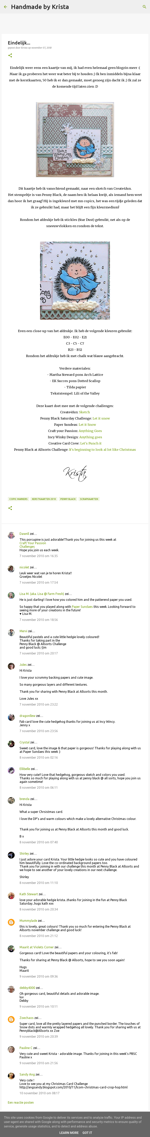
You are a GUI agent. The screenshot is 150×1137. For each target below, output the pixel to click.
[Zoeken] (74, 7)
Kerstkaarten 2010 (44, 499)
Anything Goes (90, 431)
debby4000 (27, 987)
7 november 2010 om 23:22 (39, 704)
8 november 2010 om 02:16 (39, 757)
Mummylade (28, 920)
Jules (23, 664)
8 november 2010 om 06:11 (39, 787)
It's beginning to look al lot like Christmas (102, 450)
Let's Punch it (91, 443)
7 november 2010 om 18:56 (39, 619)
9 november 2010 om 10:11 (39, 1006)
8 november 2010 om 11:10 (39, 883)
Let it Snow (87, 425)
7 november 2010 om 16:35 (39, 556)
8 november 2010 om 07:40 (39, 842)
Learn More (69, 1133)
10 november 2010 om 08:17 (40, 1093)
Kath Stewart (29, 894)
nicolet (24, 567)
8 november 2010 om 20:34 (39, 909)
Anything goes (90, 437)
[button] (10, 55)
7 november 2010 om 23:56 (39, 731)
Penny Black (68, 499)
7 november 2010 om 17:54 (39, 582)
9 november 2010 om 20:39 (39, 1036)
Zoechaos (27, 1018)
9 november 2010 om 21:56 (39, 1063)
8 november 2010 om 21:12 (39, 936)
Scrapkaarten (89, 499)
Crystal (24, 742)
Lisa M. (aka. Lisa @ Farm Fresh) (42, 594)
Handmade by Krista (40, 6)
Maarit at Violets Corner (37, 947)
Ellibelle (25, 769)
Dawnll (24, 533)
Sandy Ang (27, 1074)
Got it (87, 1133)
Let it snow (101, 418)
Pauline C (26, 1048)
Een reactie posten (21, 1102)
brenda (24, 799)
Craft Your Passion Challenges (33, 544)
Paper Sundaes (83, 606)
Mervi (23, 631)
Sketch (84, 412)
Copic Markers (18, 499)
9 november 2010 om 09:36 (39, 976)
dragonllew (27, 715)
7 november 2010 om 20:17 (39, 653)
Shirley (24, 853)
